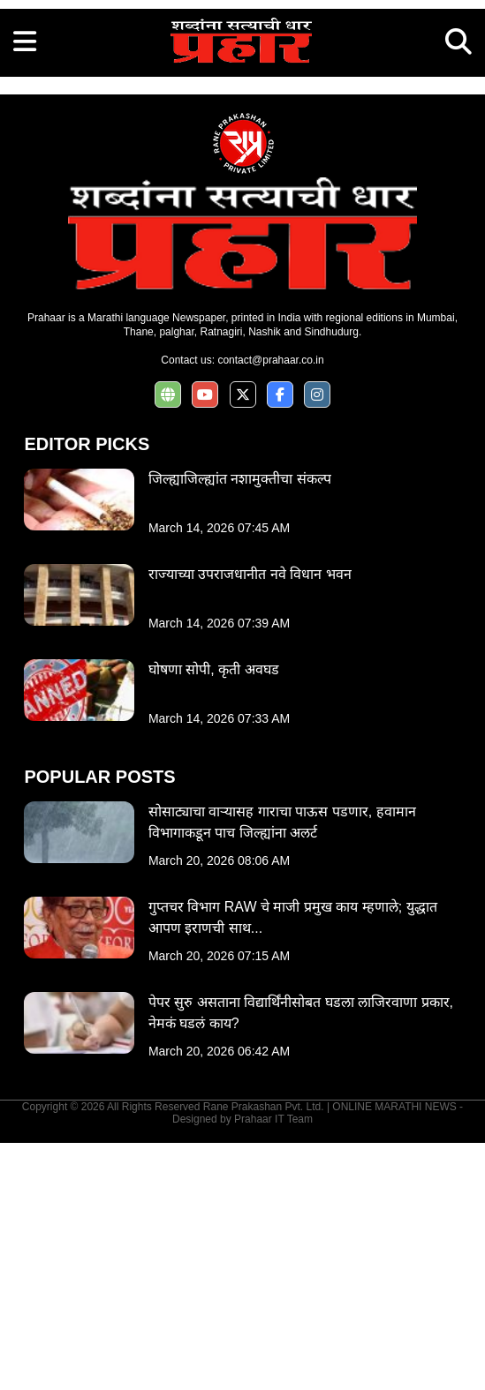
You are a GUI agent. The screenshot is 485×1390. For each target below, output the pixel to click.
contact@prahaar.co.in (270, 607)
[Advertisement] (242, 123)
